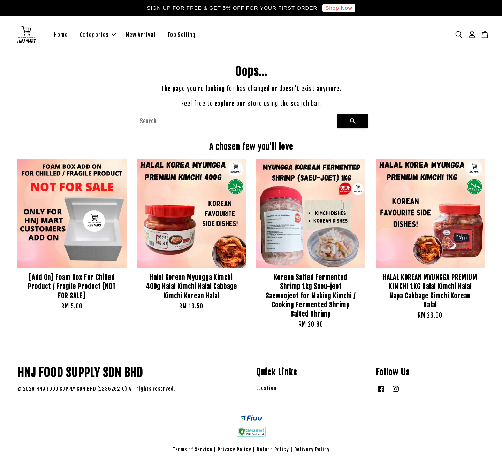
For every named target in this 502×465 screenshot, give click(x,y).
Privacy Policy (234, 450)
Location (266, 388)
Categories (98, 34)
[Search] (235, 122)
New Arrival (140, 34)
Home (61, 34)
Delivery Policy (312, 450)
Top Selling (181, 34)
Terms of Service (192, 450)
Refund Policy (273, 450)
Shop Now (338, 8)
